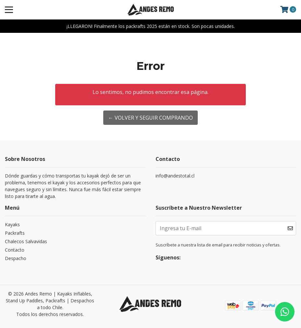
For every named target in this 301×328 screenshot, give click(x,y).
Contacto (14, 250)
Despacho (15, 258)
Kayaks (12, 224)
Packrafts (15, 233)
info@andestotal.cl (175, 176)
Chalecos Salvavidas (26, 241)
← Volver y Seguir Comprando (150, 117)
